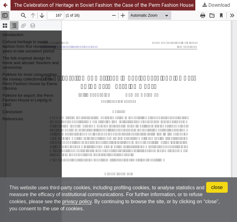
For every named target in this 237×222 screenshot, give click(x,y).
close (216, 187)
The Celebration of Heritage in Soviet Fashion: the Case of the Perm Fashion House (104, 5)
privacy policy (77, 201)
